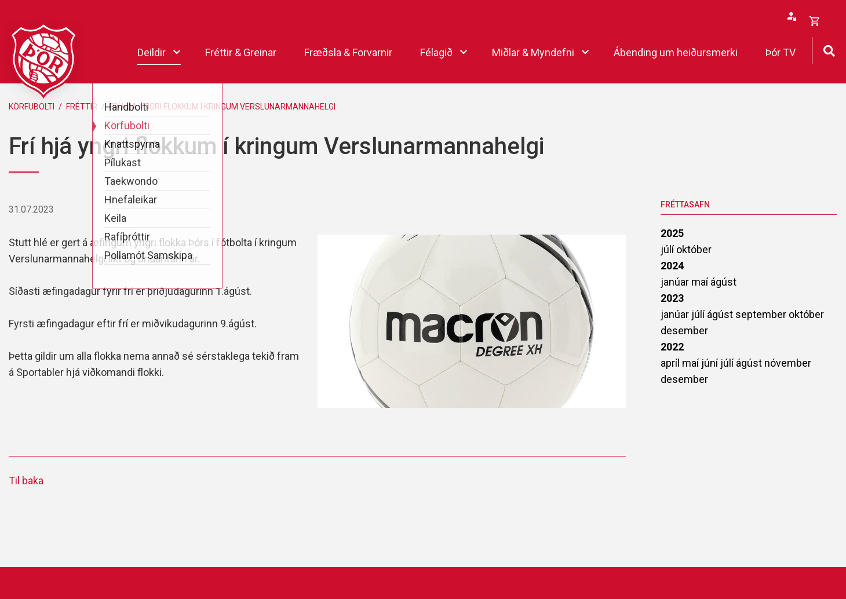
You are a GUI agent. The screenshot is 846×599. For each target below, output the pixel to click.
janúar (676, 282)
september (762, 314)
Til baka (26, 480)
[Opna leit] (829, 49)
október (694, 249)
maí (700, 282)
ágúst (723, 282)
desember (684, 330)
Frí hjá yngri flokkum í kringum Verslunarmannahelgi (222, 106)
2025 (672, 233)
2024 (672, 266)
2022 (672, 347)
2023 (672, 298)
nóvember (787, 363)
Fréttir (81, 106)
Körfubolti (31, 106)
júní (710, 363)
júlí (668, 249)
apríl (671, 363)
